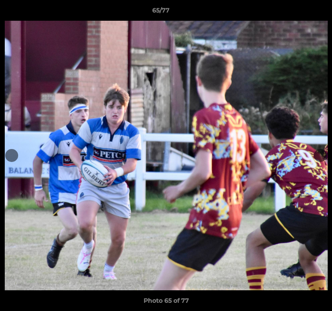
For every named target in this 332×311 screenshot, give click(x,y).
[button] (301, 12)
